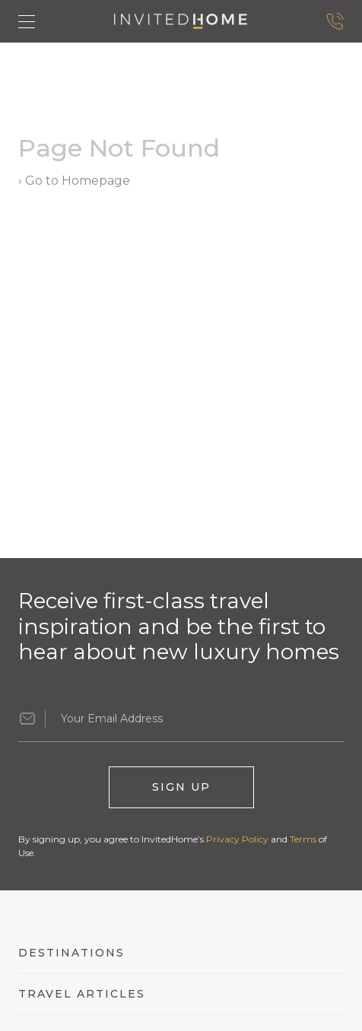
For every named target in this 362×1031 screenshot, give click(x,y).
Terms (303, 839)
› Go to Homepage (74, 180)
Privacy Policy (237, 839)
